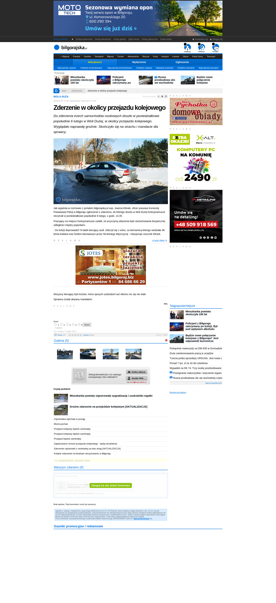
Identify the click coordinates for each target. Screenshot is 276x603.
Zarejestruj (144, 519)
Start (64, 91)
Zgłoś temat (133, 39)
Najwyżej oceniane (164, 68)
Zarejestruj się (200, 39)
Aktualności (95, 62)
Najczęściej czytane (66, 68)
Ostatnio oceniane (186, 68)
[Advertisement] (95, 313)
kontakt (215, 48)
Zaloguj (137, 519)
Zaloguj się (216, 39)
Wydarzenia (139, 62)
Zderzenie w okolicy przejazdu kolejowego (107, 91)
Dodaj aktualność (103, 39)
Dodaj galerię (119, 39)
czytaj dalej (159, 240)
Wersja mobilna (61, 39)
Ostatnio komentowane (91, 68)
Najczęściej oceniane (208, 68)
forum (61, 335)
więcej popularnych (213, 383)
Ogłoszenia (182, 62)
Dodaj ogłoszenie (149, 39)
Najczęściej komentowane (119, 68)
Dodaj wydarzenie (84, 39)
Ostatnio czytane (144, 68)
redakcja (187, 48)
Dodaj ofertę (166, 39)
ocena (88, 335)
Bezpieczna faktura (178, 392)
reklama (201, 48)
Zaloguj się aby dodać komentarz (110, 485)
